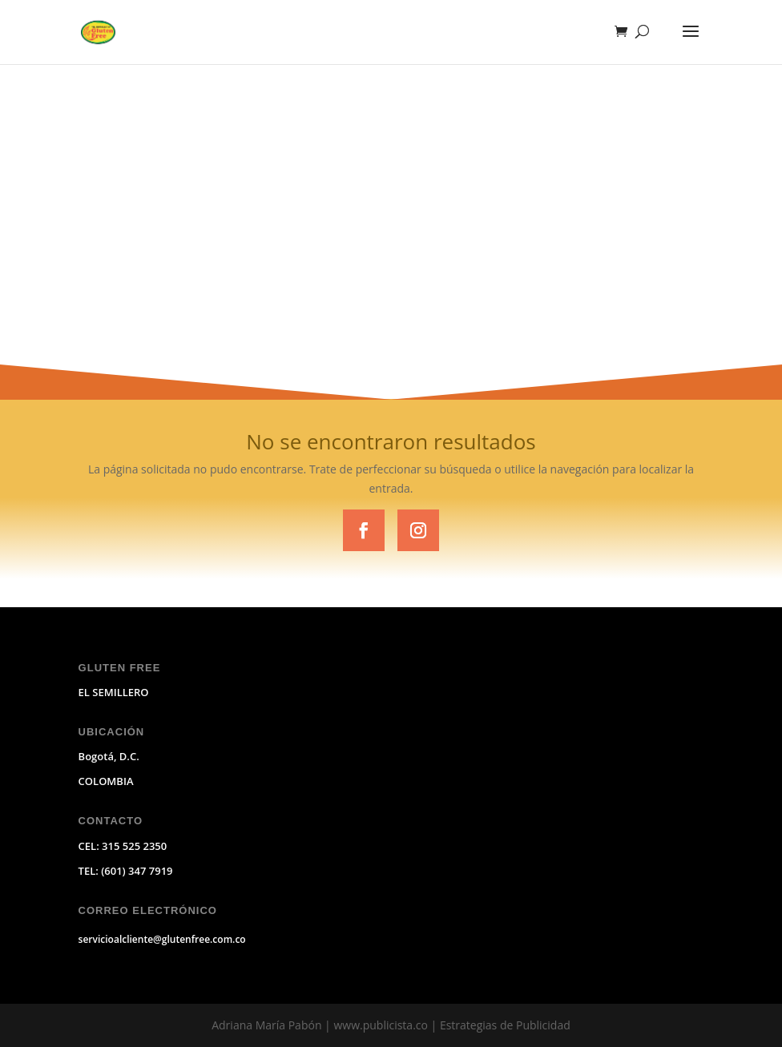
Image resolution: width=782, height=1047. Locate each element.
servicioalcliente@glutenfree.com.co (162, 939)
